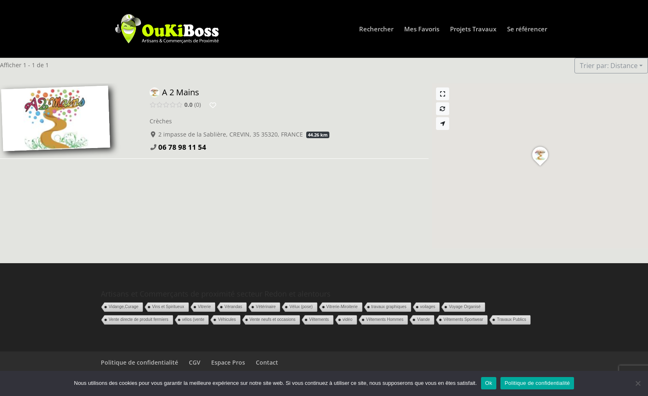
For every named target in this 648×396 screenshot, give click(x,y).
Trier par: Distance (609, 65)
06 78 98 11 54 (182, 147)
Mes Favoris (421, 29)
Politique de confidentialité (139, 362)
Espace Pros (228, 362)
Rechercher (376, 29)
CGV (194, 362)
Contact (267, 362)
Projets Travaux (473, 29)
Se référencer (527, 29)
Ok (488, 383)
